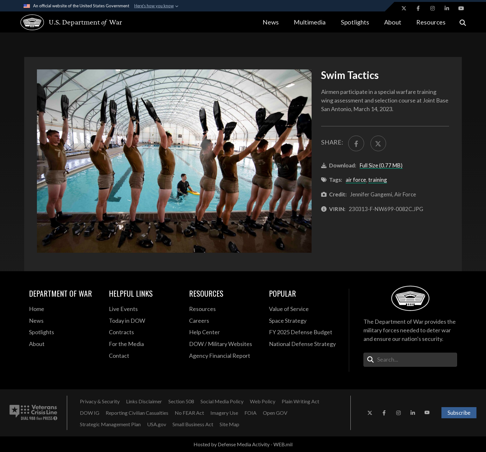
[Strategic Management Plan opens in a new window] (110, 424)
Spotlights (355, 22)
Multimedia (310, 22)
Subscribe (458, 412)
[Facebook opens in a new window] (418, 8)
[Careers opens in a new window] (224, 321)
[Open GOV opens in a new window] (275, 413)
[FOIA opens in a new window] (250, 413)
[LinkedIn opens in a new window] (447, 8)
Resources (431, 22)
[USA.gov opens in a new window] (156, 424)
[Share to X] (378, 143)
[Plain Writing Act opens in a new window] (300, 401)
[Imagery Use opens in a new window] (224, 413)
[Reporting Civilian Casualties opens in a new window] (137, 413)
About (392, 22)
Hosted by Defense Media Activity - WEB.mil (243, 444)
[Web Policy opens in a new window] (262, 401)
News (271, 22)
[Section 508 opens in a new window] (181, 401)
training (377, 179)
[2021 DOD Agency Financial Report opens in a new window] (224, 356)
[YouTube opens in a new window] (461, 8)
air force (356, 179)
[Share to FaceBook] (356, 143)
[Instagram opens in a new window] (432, 8)
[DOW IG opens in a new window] (89, 413)
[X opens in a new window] (404, 8)
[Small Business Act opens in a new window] (192, 424)
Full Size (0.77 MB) (381, 165)
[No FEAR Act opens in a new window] (189, 413)
